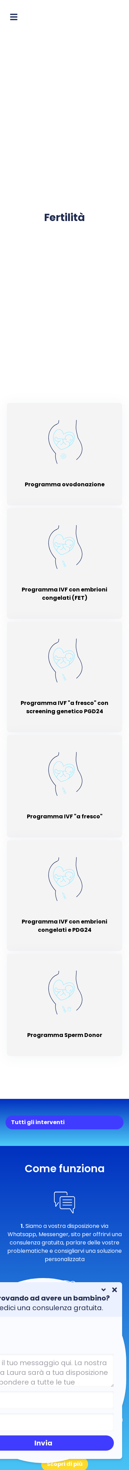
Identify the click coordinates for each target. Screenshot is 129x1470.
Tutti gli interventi (38, 1122)
